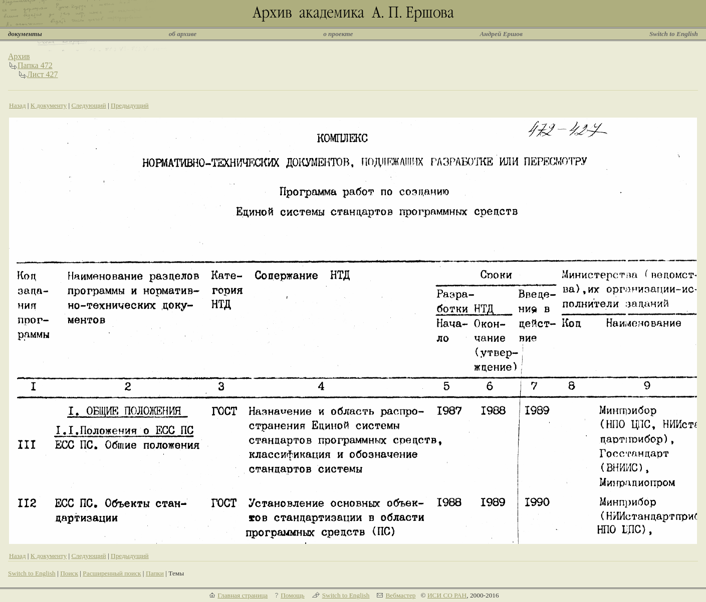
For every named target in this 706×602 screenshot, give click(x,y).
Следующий (88, 105)
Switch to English (673, 34)
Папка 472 (35, 65)
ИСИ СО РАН (446, 595)
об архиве (183, 34)
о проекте (338, 34)
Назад (17, 105)
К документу (49, 105)
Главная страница (242, 595)
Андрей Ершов (501, 34)
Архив (19, 56)
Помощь (292, 595)
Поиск (69, 573)
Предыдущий (130, 105)
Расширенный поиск (112, 573)
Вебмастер (400, 595)
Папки (155, 573)
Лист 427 (42, 74)
